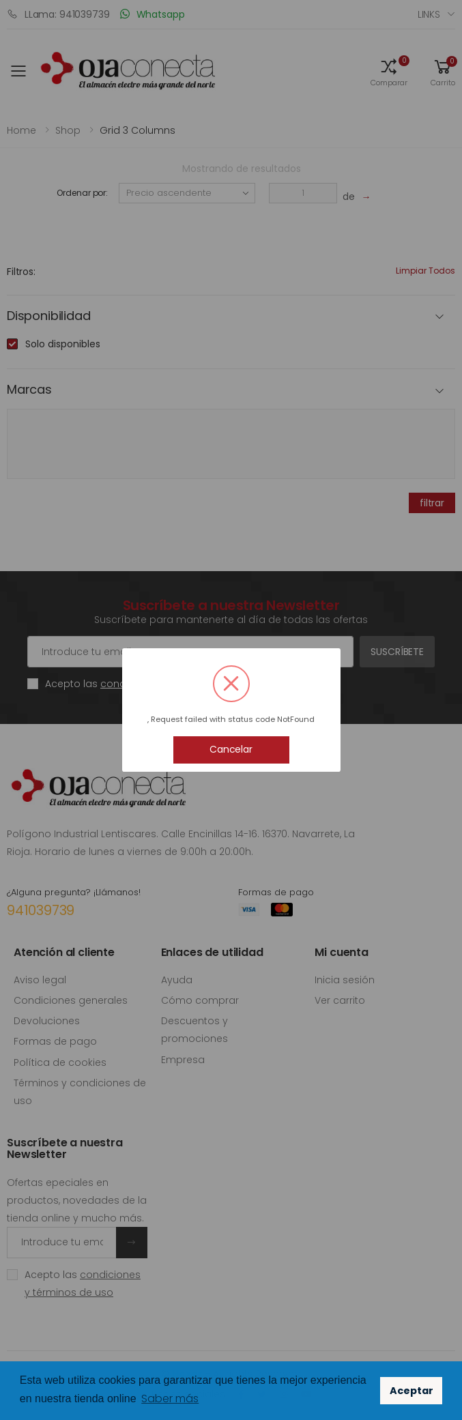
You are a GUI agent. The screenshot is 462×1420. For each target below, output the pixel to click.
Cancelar (231, 749)
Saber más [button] (170, 1398)
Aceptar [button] (411, 1390)
